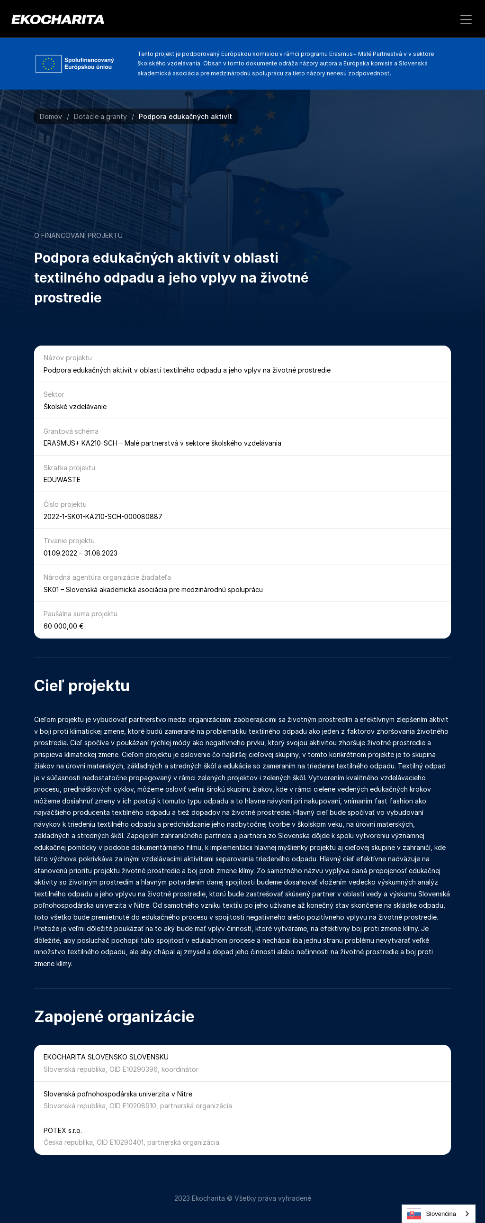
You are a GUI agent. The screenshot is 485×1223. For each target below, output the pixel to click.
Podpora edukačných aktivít (185, 116)
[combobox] (439, 1214)
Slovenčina (431, 1214)
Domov (51, 116)
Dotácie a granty (100, 116)
